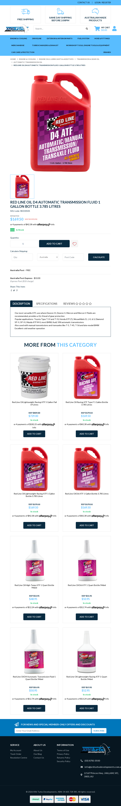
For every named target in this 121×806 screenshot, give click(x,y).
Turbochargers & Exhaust (45, 45)
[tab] (21, 303)
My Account (15, 750)
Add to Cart (54, 243)
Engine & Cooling (18, 38)
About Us (38, 750)
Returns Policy (63, 757)
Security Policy (63, 761)
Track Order (15, 754)
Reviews (77, 303)
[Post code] (73, 257)
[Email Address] (53, 730)
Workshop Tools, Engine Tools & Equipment (88, 45)
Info (53, 224)
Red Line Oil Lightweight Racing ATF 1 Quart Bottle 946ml (86, 677)
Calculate (99, 257)
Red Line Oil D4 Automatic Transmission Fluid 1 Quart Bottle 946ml (34, 677)
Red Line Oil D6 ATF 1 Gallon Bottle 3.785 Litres (87, 493)
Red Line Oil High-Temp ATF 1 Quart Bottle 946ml (34, 586)
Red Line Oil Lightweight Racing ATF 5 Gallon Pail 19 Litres (34, 403)
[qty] (22, 257)
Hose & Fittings (102, 38)
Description (21, 303)
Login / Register (103, 2)
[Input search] (59, 28)
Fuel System (83, 38)
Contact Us (39, 757)
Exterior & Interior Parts (59, 38)
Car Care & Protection (22, 52)
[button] (74, 243)
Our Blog (38, 754)
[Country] (47, 257)
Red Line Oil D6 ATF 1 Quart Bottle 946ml (87, 585)
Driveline (36, 38)
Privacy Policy (63, 754)
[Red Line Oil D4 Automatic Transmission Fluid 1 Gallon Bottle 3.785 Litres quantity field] (24, 243)
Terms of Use (63, 750)
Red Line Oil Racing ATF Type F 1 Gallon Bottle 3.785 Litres (87, 403)
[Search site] (87, 28)
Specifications (46, 303)
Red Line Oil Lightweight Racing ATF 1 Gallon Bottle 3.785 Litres (34, 494)
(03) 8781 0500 (92, 760)
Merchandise (17, 45)
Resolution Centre (18, 757)
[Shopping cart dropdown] (102, 29)
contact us (84, 2)
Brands (107, 52)
